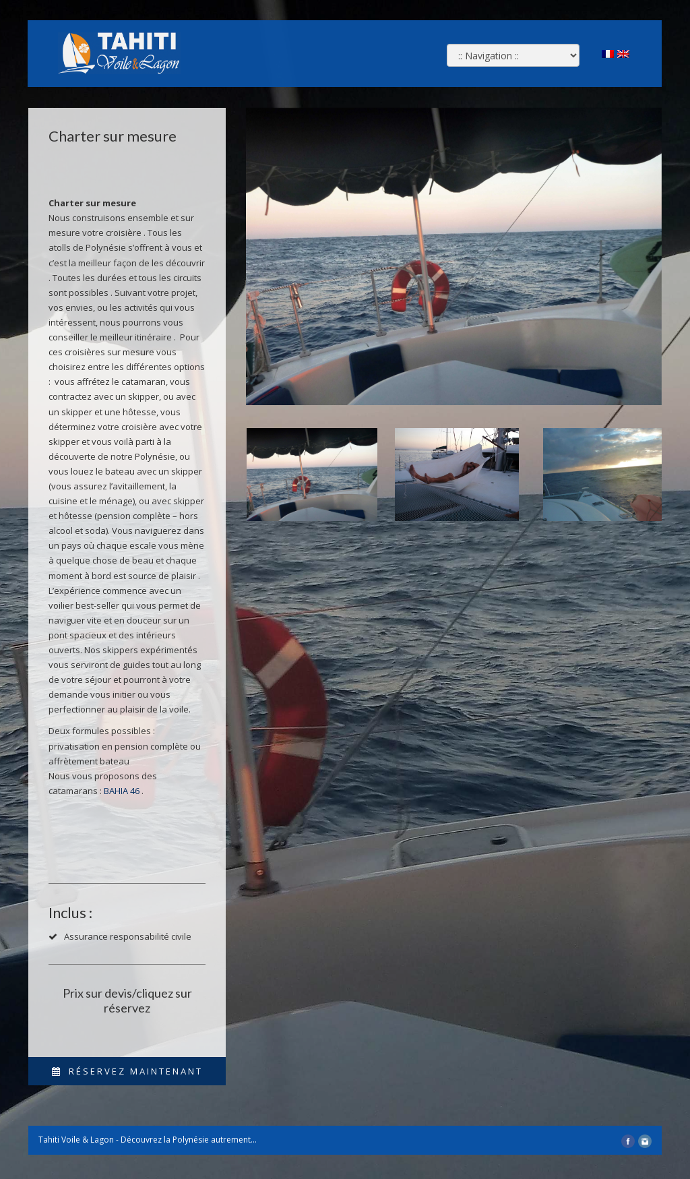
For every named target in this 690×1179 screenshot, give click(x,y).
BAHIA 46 (121, 791)
